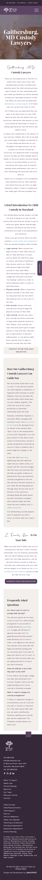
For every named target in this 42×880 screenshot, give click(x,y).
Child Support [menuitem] (9, 811)
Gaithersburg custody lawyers (16, 104)
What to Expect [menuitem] (10, 780)
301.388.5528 (10, 2)
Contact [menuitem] (7, 798)
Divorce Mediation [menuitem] (11, 817)
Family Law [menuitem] (8, 783)
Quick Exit (39, 268)
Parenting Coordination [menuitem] (13, 823)
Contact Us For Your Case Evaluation (21, 350)
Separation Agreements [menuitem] (13, 829)
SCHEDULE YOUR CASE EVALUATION (21, 581)
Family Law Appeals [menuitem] (12, 820)
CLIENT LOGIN (33, 2)
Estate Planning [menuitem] (10, 786)
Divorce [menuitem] (7, 814)
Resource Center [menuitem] (10, 795)
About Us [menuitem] (7, 789)
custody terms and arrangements (24, 241)
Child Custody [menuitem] (9, 805)
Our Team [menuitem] (8, 792)
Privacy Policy (20, 869)
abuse (22, 457)
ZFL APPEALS (21, 2)
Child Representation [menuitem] (12, 808)
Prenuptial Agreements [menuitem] (13, 826)
